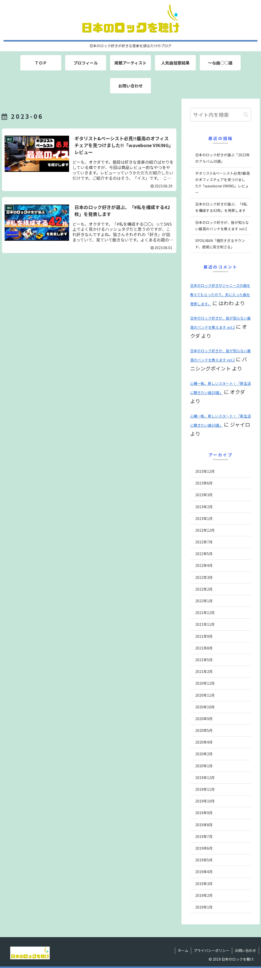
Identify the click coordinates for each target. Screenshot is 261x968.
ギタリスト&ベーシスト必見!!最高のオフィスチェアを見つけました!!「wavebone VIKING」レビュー (222, 183)
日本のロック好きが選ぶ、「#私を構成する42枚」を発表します (221, 207)
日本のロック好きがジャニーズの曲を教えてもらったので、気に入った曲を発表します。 (220, 294)
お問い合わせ (245, 950)
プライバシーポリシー (211, 950)
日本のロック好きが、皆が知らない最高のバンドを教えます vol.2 (222, 225)
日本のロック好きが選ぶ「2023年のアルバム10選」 (222, 158)
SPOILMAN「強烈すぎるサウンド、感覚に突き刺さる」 (220, 243)
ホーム (183, 950)
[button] (245, 115)
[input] (220, 114)
